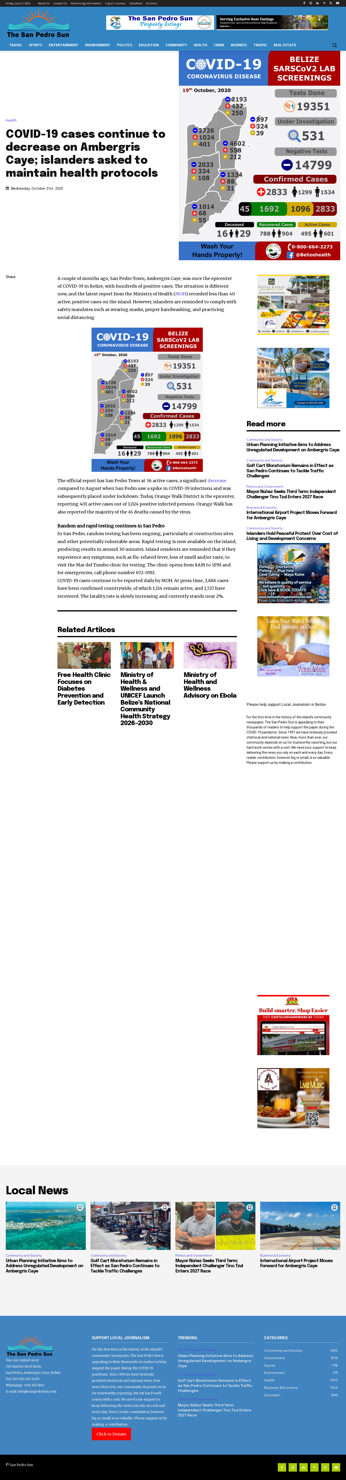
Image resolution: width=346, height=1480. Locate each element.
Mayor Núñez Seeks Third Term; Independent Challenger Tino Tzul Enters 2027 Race (209, 1266)
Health (12, 120)
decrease (217, 480)
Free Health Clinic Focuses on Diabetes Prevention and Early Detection (84, 689)
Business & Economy (262, 508)
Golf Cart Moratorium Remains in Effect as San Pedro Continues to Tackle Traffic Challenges (290, 471)
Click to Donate (111, 1434)
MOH (180, 294)
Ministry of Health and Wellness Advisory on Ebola (210, 685)
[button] (334, 45)
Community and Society (264, 440)
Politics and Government (265, 487)
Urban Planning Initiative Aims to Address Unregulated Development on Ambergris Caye (44, 1266)
